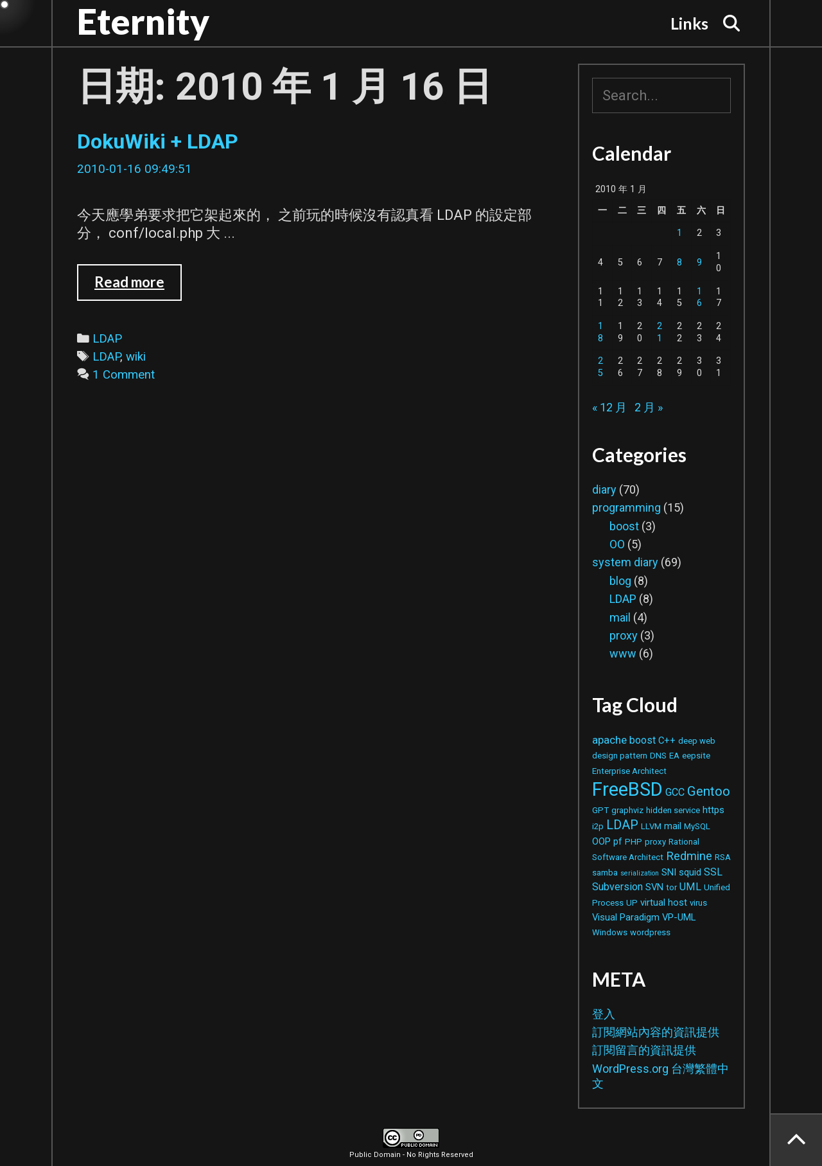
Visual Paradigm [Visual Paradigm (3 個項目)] (626, 917)
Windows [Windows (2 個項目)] (609, 932)
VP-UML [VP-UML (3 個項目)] (678, 917)
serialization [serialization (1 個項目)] (639, 873)
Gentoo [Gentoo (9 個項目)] (708, 791)
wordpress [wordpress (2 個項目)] (650, 932)
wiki (136, 357)
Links (689, 23)
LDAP (107, 339)
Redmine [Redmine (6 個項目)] (689, 856)
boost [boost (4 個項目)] (642, 740)
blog (620, 580)
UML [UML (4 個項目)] (690, 887)
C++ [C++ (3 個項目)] (667, 740)
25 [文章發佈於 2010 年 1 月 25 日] (600, 367)
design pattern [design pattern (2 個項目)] (619, 755)
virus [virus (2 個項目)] (698, 903)
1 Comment (123, 375)
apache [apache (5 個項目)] (609, 739)
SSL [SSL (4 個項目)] (713, 872)
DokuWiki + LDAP (157, 141)
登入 (603, 1014)
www (622, 653)
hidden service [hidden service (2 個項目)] (673, 810)
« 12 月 (609, 407)
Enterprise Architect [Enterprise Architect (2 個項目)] (629, 771)
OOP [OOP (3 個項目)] (601, 841)
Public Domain (375, 1155)
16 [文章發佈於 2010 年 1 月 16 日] (699, 297)
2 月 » (648, 407)
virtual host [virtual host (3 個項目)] (663, 902)
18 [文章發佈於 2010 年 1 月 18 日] (600, 332)
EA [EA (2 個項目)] (674, 755)
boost (624, 526)
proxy (623, 635)
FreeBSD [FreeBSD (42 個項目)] (627, 789)
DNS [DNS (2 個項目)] (658, 755)
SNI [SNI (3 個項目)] (668, 872)
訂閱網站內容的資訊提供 (655, 1032)
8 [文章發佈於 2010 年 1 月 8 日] (679, 262)
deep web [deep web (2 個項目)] (696, 741)
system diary (625, 562)
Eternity (143, 21)
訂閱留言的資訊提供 (644, 1050)
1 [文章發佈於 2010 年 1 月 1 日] (679, 233)
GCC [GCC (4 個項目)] (675, 792)
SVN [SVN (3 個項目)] (654, 887)
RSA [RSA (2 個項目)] (723, 857)
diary (604, 489)
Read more (138, 287)
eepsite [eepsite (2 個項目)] (696, 755)
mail (620, 617)
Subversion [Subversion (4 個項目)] (617, 887)
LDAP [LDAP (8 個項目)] (622, 825)
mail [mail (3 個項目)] (672, 826)
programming (626, 507)
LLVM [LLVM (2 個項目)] (651, 826)
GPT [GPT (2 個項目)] (600, 810)
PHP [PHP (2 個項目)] (633, 842)
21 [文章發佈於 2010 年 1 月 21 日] (659, 332)
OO (617, 544)
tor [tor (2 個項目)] (671, 887)
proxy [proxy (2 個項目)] (655, 842)
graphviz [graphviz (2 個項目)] (627, 810)
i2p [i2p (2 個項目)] (598, 826)
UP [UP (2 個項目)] (632, 903)
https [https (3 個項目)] (713, 810)
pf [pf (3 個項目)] (617, 841)
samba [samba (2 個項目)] (605, 872)
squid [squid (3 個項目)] (690, 872)
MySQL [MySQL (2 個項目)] (697, 826)
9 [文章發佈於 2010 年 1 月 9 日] (699, 262)
